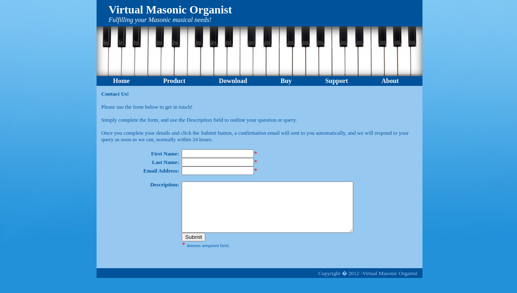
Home (121, 80)
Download (233, 80)
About (390, 80)
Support (336, 80)
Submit (193, 247)
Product (174, 80)
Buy (286, 80)
